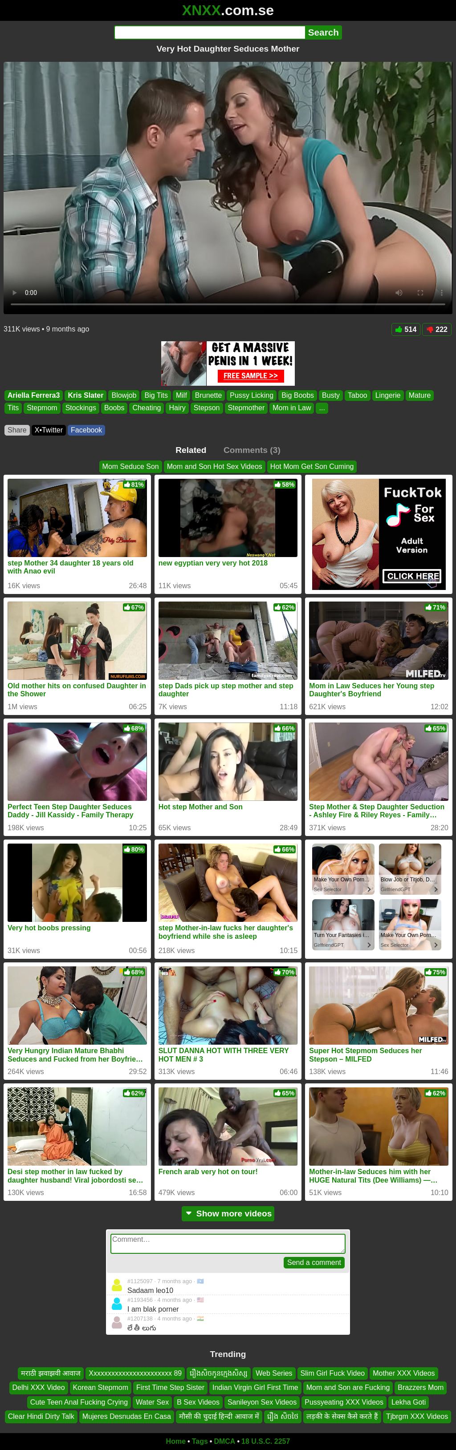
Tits (13, 408)
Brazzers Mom (421, 1387)
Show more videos (228, 1213)
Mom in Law (292, 408)
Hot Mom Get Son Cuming (312, 466)
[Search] (209, 32)
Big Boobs (297, 395)
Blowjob (123, 395)
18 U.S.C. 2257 (265, 1441)
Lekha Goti (408, 1402)
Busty (331, 395)
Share (17, 430)
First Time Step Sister (170, 1387)
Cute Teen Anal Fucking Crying (79, 1402)
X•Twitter (49, 430)
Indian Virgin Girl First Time (255, 1387)
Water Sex (152, 1402)
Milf (181, 395)
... (322, 408)
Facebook (86, 430)
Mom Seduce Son (130, 466)
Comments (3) (252, 450)
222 (437, 329)
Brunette (208, 395)
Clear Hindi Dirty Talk (41, 1416)
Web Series (274, 1373)
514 (406, 329)
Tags (200, 1441)
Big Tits (155, 395)
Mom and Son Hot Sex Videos (214, 466)
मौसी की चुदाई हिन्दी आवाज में (219, 1416)
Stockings (80, 408)
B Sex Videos (198, 1402)
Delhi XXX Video (38, 1387)
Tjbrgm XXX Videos (417, 1416)
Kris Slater (85, 395)
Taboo (357, 395)
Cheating (146, 408)
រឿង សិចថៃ (282, 1416)
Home (176, 1441)
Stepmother (246, 408)
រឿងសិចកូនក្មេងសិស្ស (219, 1373)
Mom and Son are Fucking (348, 1387)
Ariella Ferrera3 (34, 395)
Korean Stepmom (101, 1387)
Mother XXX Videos (404, 1373)
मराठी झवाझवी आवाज (51, 1373)
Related (190, 450)
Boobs (114, 408)
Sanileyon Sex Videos (262, 1402)
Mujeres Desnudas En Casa (126, 1416)
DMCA (224, 1441)
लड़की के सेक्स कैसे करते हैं (342, 1416)
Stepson (207, 408)
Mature (420, 395)
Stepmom (42, 408)
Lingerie (388, 395)
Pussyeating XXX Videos (344, 1402)
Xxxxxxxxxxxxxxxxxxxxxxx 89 (135, 1373)
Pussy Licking (251, 395)
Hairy (177, 408)
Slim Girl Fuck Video (333, 1373)
